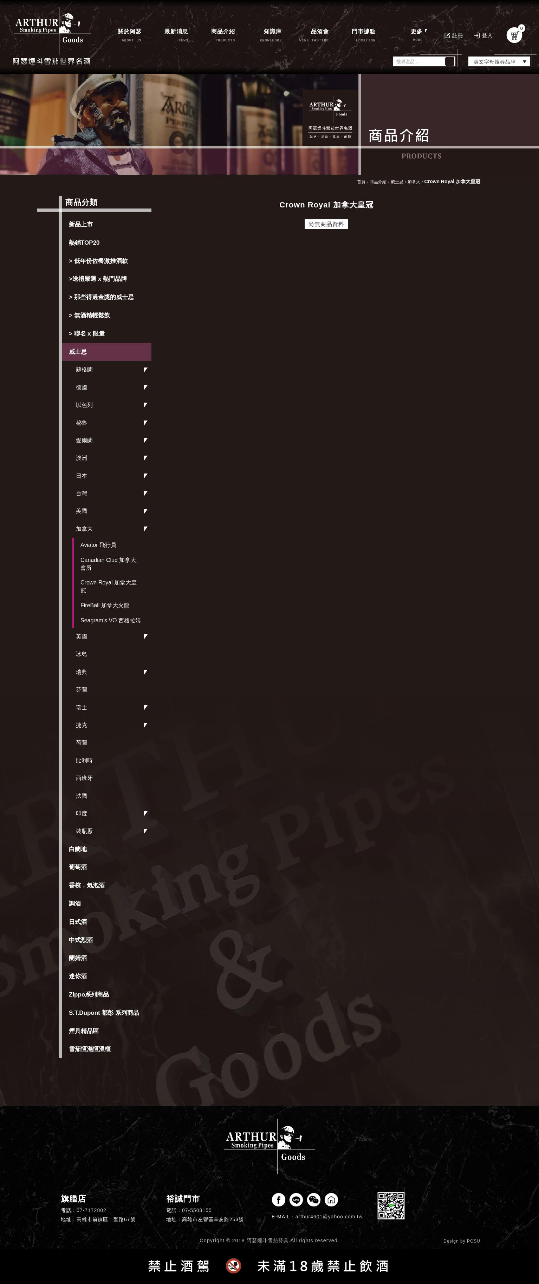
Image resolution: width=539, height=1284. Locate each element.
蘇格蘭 (84, 369)
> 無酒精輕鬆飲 (89, 315)
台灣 (81, 493)
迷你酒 (78, 976)
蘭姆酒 (78, 958)
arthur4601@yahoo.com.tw (329, 1216)
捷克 (81, 725)
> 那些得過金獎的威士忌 (101, 297)
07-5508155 (197, 1210)
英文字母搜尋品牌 (495, 62)
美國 (81, 511)
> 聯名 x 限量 (87, 333)
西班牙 (84, 778)
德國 (81, 387)
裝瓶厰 (84, 831)
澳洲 (81, 458)
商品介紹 (378, 181)
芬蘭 (81, 690)
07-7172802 (91, 1210)
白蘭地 (78, 849)
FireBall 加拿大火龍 (104, 605)
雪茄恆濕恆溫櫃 (90, 1049)
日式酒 (78, 922)
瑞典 (81, 672)
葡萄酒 (78, 867)
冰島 (81, 654)
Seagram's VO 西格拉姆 (110, 620)
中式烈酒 (81, 940)
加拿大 (84, 529)
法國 (81, 796)
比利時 (84, 760)
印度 (81, 813)
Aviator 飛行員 (98, 545)
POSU (473, 1241)
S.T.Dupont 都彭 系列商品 (104, 1013)
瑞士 (81, 707)
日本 (81, 476)
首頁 (361, 181)
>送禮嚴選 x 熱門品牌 (98, 279)
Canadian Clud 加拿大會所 (108, 564)
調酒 (75, 903)
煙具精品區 (84, 1031)
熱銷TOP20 (84, 242)
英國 (81, 637)
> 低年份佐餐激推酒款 (98, 261)
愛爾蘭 (84, 440)
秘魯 (81, 423)
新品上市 (81, 224)
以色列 (84, 405)
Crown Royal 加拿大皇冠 (108, 586)
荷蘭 (81, 743)
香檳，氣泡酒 (87, 885)
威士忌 (78, 352)
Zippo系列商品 (89, 994)
